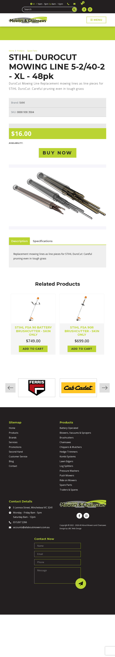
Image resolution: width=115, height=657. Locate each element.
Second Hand (16, 451)
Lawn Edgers (66, 461)
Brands (12, 437)
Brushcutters (67, 437)
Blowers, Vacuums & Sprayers (75, 432)
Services (13, 442)
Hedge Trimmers (69, 451)
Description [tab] (19, 241)
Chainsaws (65, 442)
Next (108, 327)
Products (20, 51)
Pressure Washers (69, 470)
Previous (6, 327)
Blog (11, 461)
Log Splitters (66, 466)
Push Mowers (67, 475)
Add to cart (33, 348)
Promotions (15, 447)
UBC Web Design (74, 528)
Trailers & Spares (69, 489)
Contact (13, 466)
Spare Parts (32, 51)
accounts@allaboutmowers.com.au (29, 527)
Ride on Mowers (68, 480)
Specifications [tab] (43, 241)
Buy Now (57, 153)
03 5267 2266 (18, 522)
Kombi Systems (68, 456)
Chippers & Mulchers (71, 447)
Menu (96, 19)
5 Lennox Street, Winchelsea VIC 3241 (31, 508)
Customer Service (18, 456)
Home (11, 51)
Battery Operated (69, 428)
